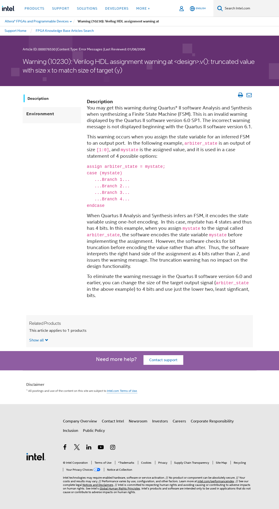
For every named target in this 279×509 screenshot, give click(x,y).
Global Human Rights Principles (120, 488)
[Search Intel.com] (251, 8)
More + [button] (143, 8)
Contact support (163, 360)
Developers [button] (117, 8)
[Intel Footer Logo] (36, 456)
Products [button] (34, 8)
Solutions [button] (87, 8)
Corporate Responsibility (212, 421)
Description (38, 98)
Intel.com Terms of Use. (122, 391)
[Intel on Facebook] (65, 448)
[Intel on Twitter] (77, 448)
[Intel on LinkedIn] (89, 448)
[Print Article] (240, 95)
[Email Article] (249, 95)
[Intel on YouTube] (101, 448)
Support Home (16, 30)
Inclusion (70, 430)
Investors (160, 421)
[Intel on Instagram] (113, 448)
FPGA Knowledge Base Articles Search (65, 30)
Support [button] (60, 8)
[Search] (220, 8)
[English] (198, 8)
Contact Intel (113, 421)
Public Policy (94, 430)
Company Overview (80, 421)
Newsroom (138, 421)
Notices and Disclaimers (97, 485)
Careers (179, 421)
